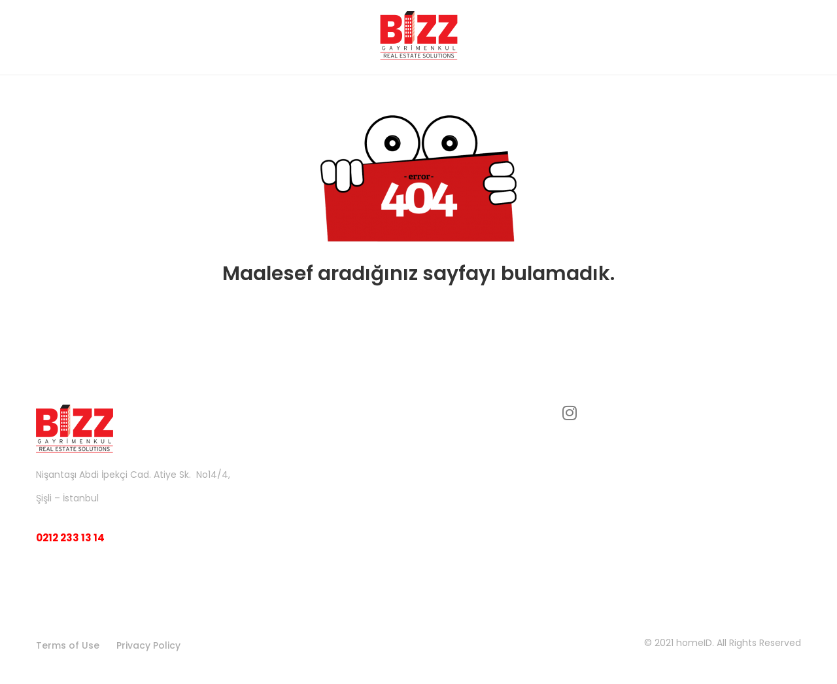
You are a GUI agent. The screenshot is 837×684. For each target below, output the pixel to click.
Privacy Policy (148, 645)
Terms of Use (67, 645)
